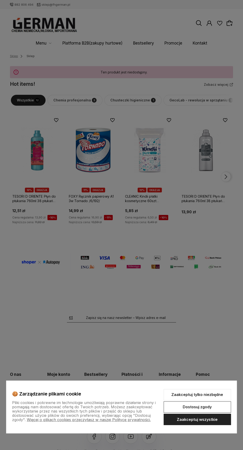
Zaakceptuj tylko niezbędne (197, 394)
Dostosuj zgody (197, 407)
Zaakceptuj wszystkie (197, 419)
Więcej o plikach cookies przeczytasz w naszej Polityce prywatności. (89, 419)
